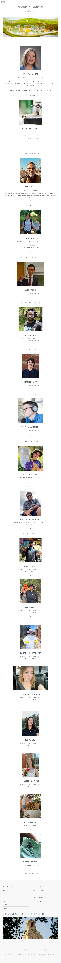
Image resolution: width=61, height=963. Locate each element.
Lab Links (34, 894)
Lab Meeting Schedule (38, 890)
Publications (6, 894)
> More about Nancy (30, 95)
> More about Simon (30, 441)
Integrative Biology (51, 950)
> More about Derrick (30, 394)
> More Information (30, 873)
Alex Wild (54, 954)
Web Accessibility (22, 954)
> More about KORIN (31, 349)
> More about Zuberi (30, 533)
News (4, 901)
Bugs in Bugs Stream (30, 245)
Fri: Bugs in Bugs (36, 901)
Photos (5, 904)
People (5, 897)
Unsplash (35, 956)
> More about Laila (30, 486)
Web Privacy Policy (9, 954)
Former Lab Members (38, 897)
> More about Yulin (31, 302)
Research (5, 890)
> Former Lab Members (31, 154)
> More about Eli (31, 205)
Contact (5, 908)
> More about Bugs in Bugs (30, 257)
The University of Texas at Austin (35, 950)
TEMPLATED (37, 954)
